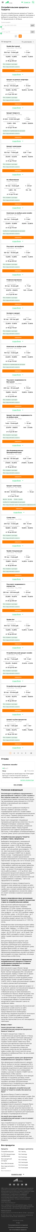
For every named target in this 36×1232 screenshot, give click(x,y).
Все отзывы (18, 785)
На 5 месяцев (23, 1162)
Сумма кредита (5, 22)
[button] (2, 2)
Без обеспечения (7, 1163)
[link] (10, 1184)
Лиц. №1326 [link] (18, 81)
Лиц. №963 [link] (18, 48)
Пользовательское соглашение (18, 1225)
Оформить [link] (18, 70)
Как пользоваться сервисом (18, 1229)
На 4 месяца (22, 1160)
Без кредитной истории (6, 1160)
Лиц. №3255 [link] (17, 214)
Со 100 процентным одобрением (8, 1155)
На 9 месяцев (23, 1168)
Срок (2, 29)
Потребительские (7, 1151)
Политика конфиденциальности (18, 1227)
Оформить (18, 677)
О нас (18, 1222)
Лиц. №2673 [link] (15, 181)
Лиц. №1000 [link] (16, 148)
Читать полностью (27, 780)
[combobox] (27, 41)
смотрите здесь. (6, 1200)
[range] (18, 25)
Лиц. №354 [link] (19, 654)
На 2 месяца (22, 1154)
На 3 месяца (22, 1157)
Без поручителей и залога (7, 1167)
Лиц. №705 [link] (18, 114)
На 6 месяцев (23, 1165)
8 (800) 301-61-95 (6, 1210)
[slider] (18, 27)
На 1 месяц (22, 1151)
